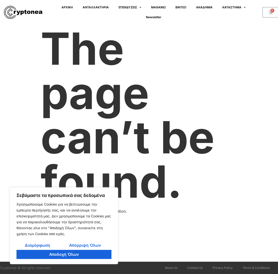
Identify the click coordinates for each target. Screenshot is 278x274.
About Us (171, 268)
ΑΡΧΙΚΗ (67, 7)
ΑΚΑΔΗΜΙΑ (204, 7)
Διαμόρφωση (37, 245)
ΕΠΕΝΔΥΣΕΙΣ (130, 7)
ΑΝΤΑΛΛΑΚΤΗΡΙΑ (96, 7)
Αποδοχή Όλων (64, 254)
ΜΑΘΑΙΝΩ (158, 7)
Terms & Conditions (256, 268)
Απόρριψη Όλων (85, 245)
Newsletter (153, 17)
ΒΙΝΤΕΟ (180, 7)
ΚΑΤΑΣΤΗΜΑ (234, 7)
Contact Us (195, 268)
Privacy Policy (223, 268)
